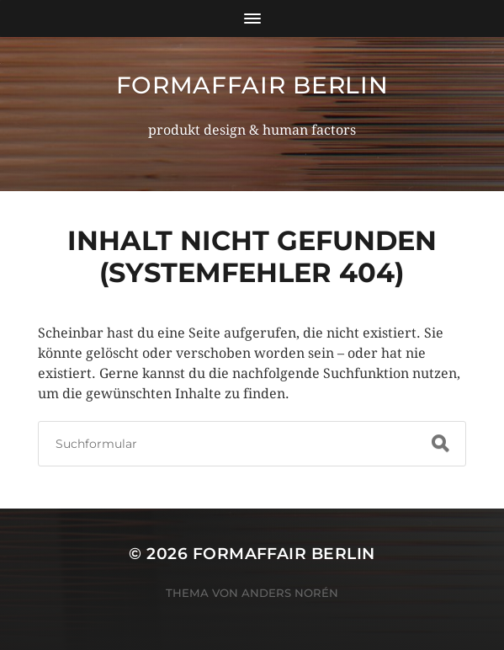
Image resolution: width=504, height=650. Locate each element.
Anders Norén (289, 592)
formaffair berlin (252, 85)
